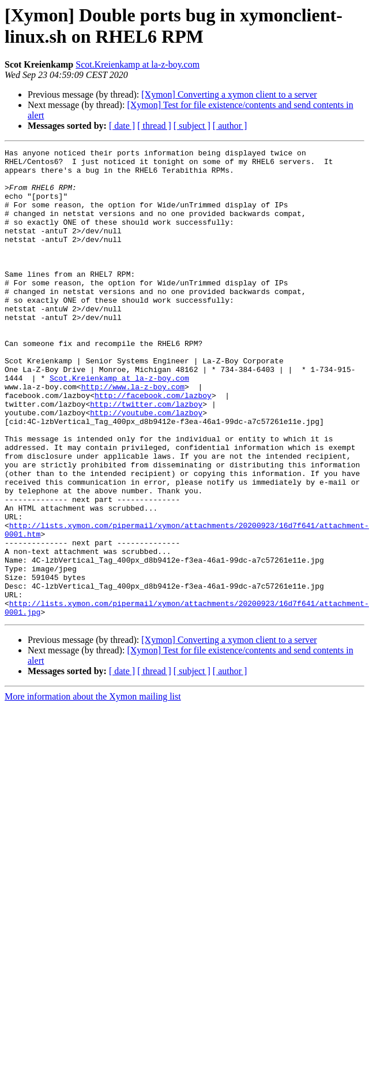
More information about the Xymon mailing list (93, 790)
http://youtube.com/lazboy (146, 466)
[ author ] (230, 126)
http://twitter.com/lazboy (146, 456)
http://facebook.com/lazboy (153, 445)
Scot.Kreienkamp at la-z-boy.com (137, 64)
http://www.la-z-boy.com (132, 435)
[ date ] (122, 126)
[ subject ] (192, 126)
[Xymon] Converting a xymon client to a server (229, 94)
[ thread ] (154, 126)
